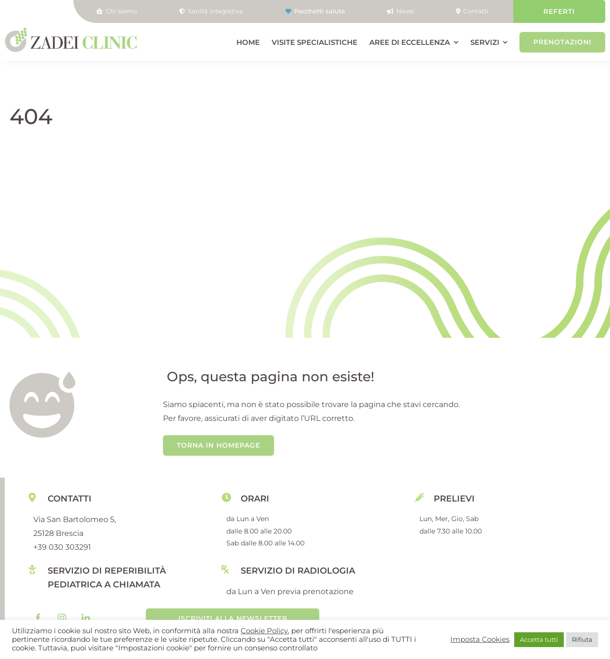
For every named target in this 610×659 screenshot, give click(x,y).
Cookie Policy (264, 631)
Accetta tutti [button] (539, 639)
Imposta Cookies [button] (479, 639)
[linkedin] (85, 618)
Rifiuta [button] (582, 639)
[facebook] (38, 618)
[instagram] (61, 618)
